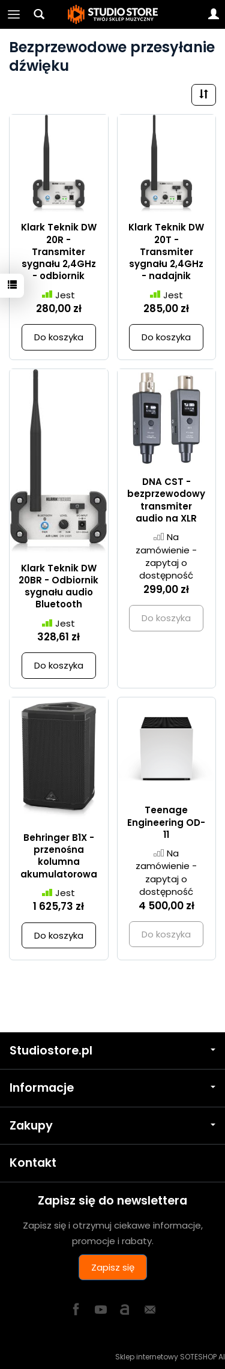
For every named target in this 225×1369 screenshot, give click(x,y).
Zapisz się (112, 1267)
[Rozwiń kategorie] (14, 14)
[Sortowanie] (203, 94)
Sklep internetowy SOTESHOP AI (170, 1357)
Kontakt (33, 1163)
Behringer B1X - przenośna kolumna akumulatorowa (58, 855)
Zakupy (112, 1126)
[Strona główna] (113, 14)
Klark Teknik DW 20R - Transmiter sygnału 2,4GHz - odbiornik (59, 251)
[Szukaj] (39, 14)
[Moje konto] (213, 14)
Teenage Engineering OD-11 (166, 822)
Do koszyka (58, 337)
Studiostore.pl (112, 1051)
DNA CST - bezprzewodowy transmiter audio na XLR (166, 500)
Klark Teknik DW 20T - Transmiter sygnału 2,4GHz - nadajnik (166, 251)
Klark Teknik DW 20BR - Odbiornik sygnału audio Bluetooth (58, 586)
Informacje (112, 1088)
